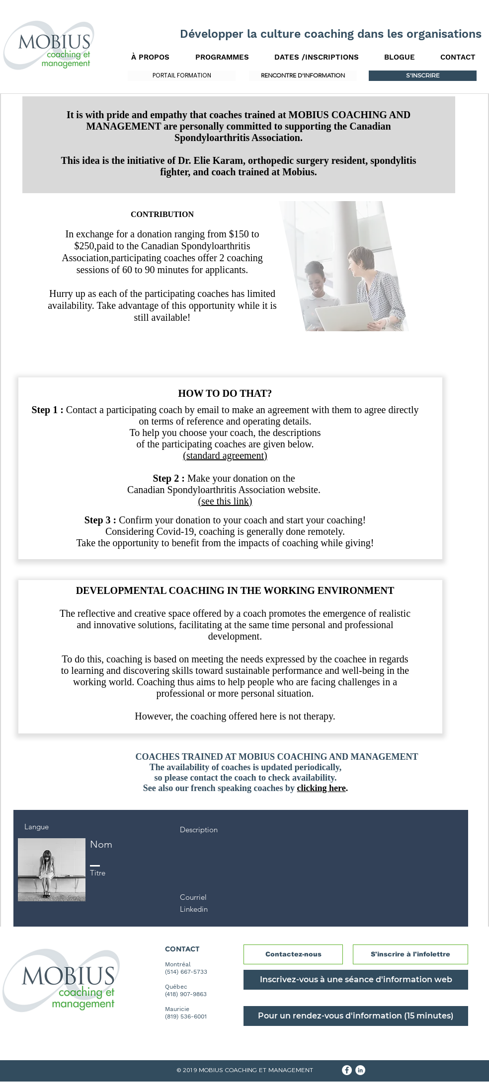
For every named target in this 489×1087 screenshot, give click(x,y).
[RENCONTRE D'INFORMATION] (303, 76)
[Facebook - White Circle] (347, 1070)
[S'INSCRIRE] (423, 76)
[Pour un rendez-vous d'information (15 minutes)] (356, 1016)
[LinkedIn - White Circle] (360, 1070)
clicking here (321, 788)
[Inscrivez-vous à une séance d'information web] (356, 980)
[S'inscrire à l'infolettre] (410, 954)
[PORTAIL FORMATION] (182, 76)
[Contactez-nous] (293, 954)
